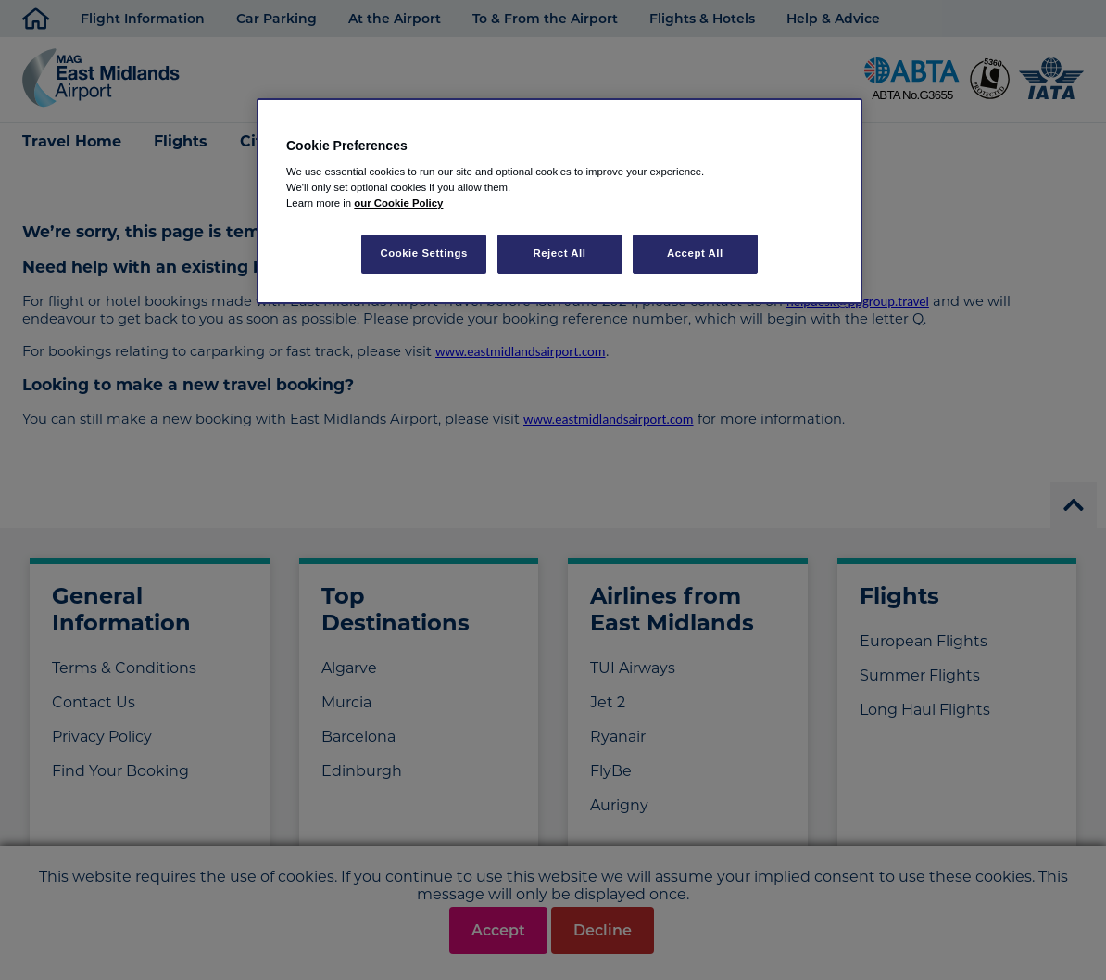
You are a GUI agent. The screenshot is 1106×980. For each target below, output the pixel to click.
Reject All (559, 253)
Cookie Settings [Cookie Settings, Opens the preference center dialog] (424, 253)
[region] (559, 201)
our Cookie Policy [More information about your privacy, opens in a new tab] (398, 203)
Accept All (695, 253)
